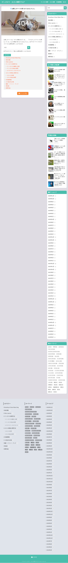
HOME (34, 557)
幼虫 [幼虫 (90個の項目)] (55, 384)
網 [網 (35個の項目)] (49, 389)
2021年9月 (52, 272)
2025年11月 (52, 196)
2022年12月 (52, 237)
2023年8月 (52, 222)
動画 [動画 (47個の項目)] (55, 382)
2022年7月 (52, 249)
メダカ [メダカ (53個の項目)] (50, 382)
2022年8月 (52, 246)
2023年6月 (52, 228)
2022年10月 (52, 240)
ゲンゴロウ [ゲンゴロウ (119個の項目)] (60, 358)
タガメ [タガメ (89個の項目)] (50, 368)
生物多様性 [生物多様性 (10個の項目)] (56, 387)
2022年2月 (52, 258)
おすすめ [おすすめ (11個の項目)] (38, 407)
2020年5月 (52, 308)
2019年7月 (52, 328)
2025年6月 (52, 202)
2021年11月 (52, 266)
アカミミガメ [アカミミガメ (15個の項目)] (51, 349)
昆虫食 (7, 86)
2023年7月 (52, 225)
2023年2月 (52, 234)
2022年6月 (52, 252)
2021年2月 (52, 293)
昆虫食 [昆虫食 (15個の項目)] (61, 384)
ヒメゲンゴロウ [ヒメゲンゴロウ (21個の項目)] (58, 373)
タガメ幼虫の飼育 (11, 77)
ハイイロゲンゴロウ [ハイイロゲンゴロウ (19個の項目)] (59, 370)
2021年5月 (52, 284)
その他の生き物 (10, 82)
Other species (9, 62)
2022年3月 (52, 255)
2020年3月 (52, 314)
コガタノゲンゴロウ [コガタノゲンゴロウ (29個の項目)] (52, 363)
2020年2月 (52, 317)
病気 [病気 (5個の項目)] (61, 387)
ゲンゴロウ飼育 (44, 2)
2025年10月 (52, 199)
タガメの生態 (10, 75)
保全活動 (8, 59)
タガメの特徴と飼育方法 (12, 73)
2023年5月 (52, 231)
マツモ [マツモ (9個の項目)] (58, 377)
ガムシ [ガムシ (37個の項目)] (57, 356)
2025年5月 (52, 205)
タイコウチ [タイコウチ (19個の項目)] (60, 365)
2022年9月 (52, 243)
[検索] (28, 47)
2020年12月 (52, 299)
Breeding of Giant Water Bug (13, 57)
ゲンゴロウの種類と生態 (13, 66)
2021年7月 (52, 278)
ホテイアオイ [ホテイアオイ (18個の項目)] (51, 377)
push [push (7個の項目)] (26, 407)
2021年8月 (52, 275)
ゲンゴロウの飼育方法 (11, 64)
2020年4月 (52, 311)
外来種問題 (59, 2)
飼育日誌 (8, 88)
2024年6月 (52, 210)
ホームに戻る (23, 93)
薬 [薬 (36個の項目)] (58, 389)
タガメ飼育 (52, 2)
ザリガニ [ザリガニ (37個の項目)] (61, 363)
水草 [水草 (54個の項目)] (50, 387)
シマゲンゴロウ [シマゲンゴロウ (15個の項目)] (52, 365)
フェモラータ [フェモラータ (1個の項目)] (60, 375)
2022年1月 (52, 261)
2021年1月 (52, 296)
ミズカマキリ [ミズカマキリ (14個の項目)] (61, 380)
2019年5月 (52, 334)
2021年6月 (52, 281)
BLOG (64, 2)
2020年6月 (52, 305)
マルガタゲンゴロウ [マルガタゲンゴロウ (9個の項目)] (52, 380)
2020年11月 (52, 302)
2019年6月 (52, 331)
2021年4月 (52, 287)
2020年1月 (52, 319)
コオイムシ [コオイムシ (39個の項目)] (59, 361)
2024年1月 (52, 216)
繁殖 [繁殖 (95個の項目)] (54, 389)
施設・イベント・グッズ (12, 84)
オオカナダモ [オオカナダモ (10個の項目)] (51, 354)
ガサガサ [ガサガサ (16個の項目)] (50, 356)
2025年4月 (52, 208)
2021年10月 (52, 269)
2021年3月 (52, 290)
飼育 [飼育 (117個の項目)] (40, 449)
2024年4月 (52, 213)
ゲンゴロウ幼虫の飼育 (12, 68)
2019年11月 (52, 325)
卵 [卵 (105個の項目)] (60, 382)
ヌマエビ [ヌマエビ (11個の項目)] (50, 370)
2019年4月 (52, 337)
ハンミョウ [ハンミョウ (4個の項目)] (50, 373)
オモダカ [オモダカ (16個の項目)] (58, 354)
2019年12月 (52, 322)
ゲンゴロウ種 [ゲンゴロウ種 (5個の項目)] (51, 361)
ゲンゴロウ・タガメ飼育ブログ (13, 2)
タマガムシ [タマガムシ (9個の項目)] (56, 368)
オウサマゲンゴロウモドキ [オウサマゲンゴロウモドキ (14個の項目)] (54, 351)
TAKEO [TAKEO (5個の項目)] (32, 407)
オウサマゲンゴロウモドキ (14, 70)
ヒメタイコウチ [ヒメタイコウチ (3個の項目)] (51, 375)
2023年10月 (52, 219)
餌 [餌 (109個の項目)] (26, 452)
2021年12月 (52, 264)
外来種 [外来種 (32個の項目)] (50, 384)
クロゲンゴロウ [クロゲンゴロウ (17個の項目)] (52, 358)
